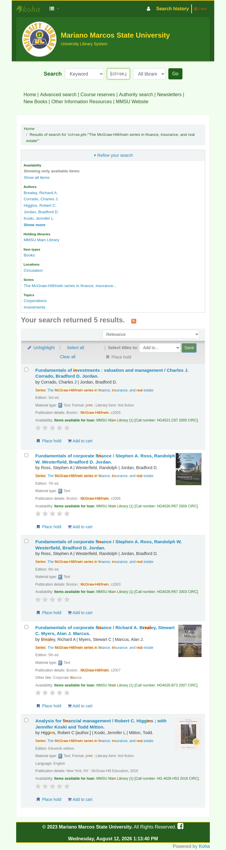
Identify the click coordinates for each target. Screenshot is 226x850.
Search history (172, 8)
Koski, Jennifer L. (39, 218)
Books (29, 255)
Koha (204, 846)
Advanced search (58, 94)
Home (30, 94)
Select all (75, 347)
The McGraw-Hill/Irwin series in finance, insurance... (70, 286)
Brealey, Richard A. (41, 193)
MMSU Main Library (41, 240)
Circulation (33, 270)
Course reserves (98, 94)
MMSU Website (132, 101)
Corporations (35, 301)
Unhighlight (41, 347)
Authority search (136, 94)
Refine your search (115, 155)
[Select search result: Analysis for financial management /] (26, 720)
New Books (35, 101)
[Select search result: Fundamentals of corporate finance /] (26, 455)
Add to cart (80, 441)
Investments (34, 307)
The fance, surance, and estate (100, 390)
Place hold (48, 441)
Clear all (68, 356)
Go (175, 73)
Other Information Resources (81, 101)
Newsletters (169, 94)
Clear (200, 8)
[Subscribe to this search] (134, 320)
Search (53, 74)
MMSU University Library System (31, 9)
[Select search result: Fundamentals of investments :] (26, 369)
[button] (54, 9)
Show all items (36, 177)
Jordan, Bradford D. (41, 212)
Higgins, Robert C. (40, 205)
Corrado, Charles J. (41, 199)
